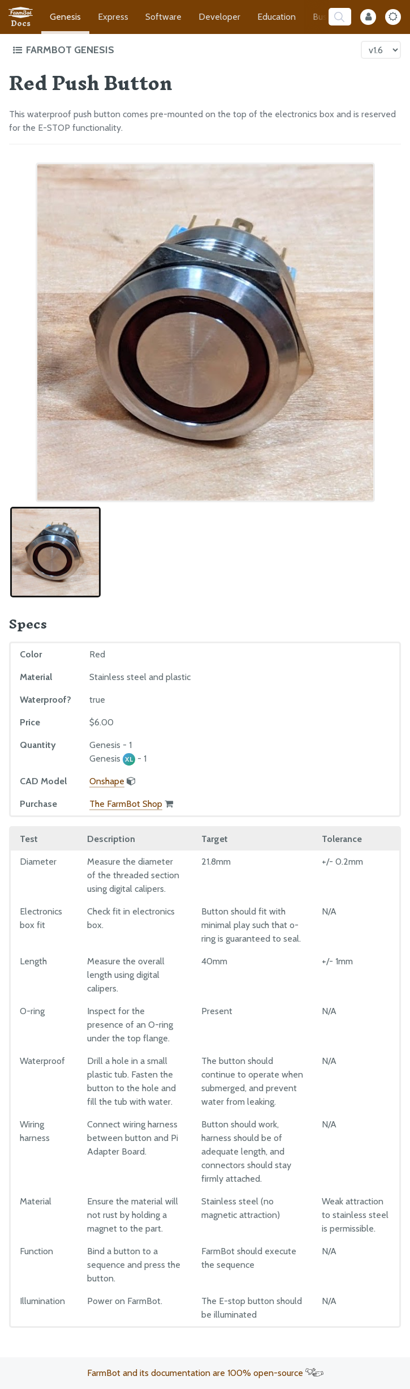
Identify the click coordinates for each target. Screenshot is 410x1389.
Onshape (106, 781)
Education (276, 16)
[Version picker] (381, 50)
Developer (219, 16)
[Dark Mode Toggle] (393, 17)
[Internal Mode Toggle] (368, 17)
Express (113, 16)
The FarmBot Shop (125, 803)
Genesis (65, 16)
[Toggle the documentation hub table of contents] (184, 49)
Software (163, 16)
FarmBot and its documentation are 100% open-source (205, 1372)
